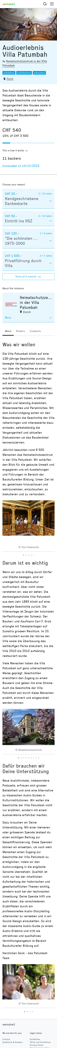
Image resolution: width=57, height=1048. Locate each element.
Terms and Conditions (40, 1042)
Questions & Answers (12, 1042)
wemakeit (8, 1024)
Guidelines (35, 1039)
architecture (24, 72)
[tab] (8, 331)
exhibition (8, 72)
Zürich (10, 78)
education (39, 72)
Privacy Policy (36, 1045)
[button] (45, 4)
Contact (6, 1039)
